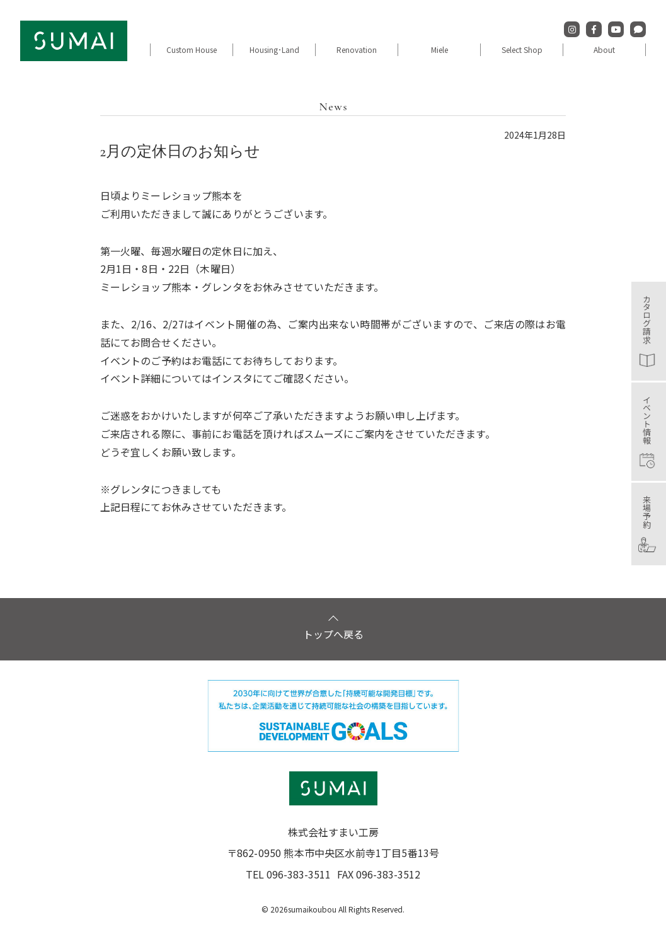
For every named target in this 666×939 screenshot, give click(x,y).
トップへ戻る (333, 655)
